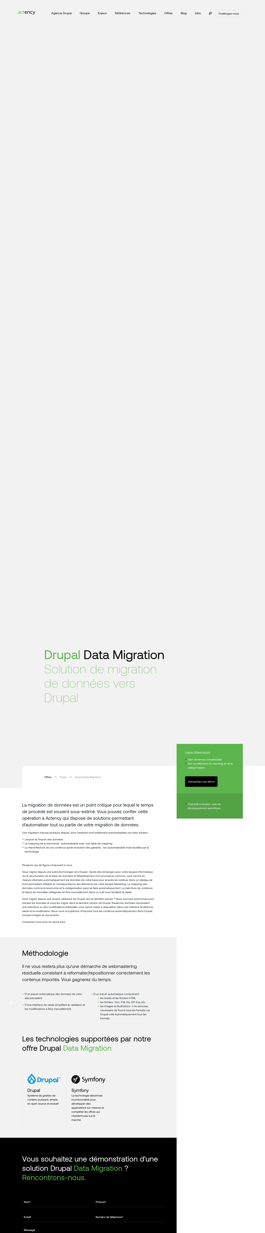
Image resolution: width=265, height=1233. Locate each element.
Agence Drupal (61, 13)
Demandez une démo (201, 781)
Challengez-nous (229, 13)
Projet (63, 777)
